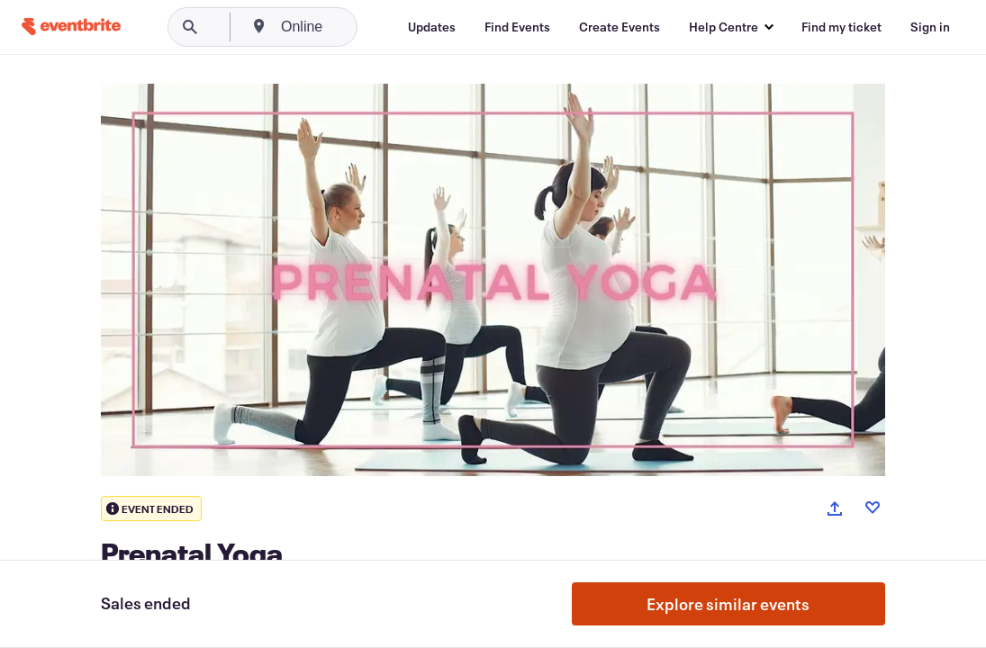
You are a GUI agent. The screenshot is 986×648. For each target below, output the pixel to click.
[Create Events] (619, 27)
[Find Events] (517, 27)
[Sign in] (930, 27)
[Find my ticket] (841, 27)
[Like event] (872, 507)
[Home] (71, 27)
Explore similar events (728, 604)
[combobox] (371, 27)
